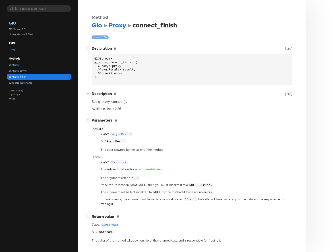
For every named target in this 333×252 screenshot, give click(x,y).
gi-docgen (15, 94)
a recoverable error (149, 169)
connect (14, 64)
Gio (12, 23)
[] (88, 48)
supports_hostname (20, 83)
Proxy (12, 49)
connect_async (18, 70)
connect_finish (17, 76)
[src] (288, 48)
